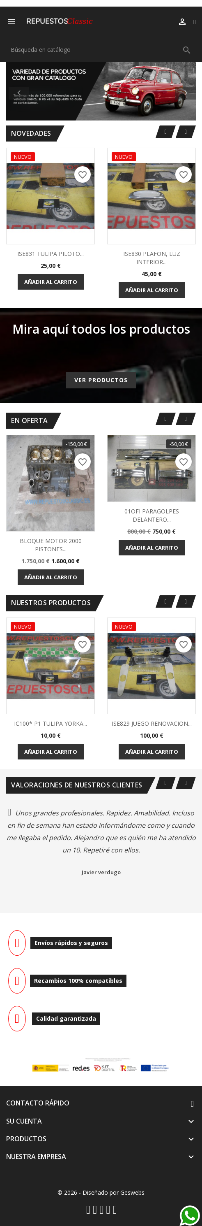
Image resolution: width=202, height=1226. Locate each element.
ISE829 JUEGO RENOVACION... (152, 723)
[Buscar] (101, 50)
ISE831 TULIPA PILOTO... (50, 254)
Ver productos (101, 380)
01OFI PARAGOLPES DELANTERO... (151, 515)
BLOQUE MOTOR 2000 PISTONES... (51, 545)
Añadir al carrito (50, 282)
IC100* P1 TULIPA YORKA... (50, 723)
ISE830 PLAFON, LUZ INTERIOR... (151, 258)
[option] (101, 91)
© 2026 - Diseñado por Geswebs (101, 1192)
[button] (20, 91)
